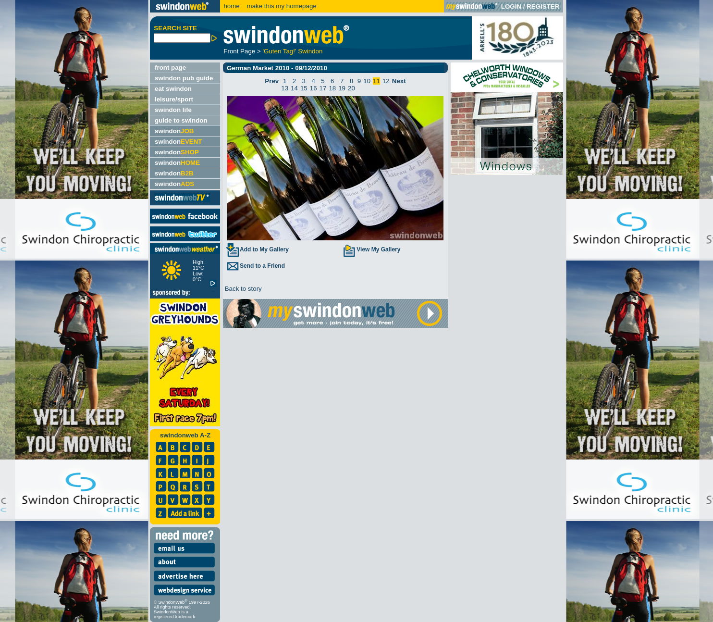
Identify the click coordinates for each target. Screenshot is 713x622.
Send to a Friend (255, 265)
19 (341, 88)
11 (376, 81)
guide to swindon (181, 120)
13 (284, 88)
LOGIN (511, 6)
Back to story (242, 288)
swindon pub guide (184, 78)
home (231, 6)
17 (323, 88)
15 (303, 88)
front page (170, 67)
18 (332, 88)
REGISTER (543, 6)
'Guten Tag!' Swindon (292, 51)
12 (386, 81)
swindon (174, 131)
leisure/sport (174, 99)
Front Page (239, 51)
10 (366, 81)
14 (294, 88)
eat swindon (173, 88)
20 (351, 88)
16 (313, 88)
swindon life (173, 109)
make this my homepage (281, 6)
